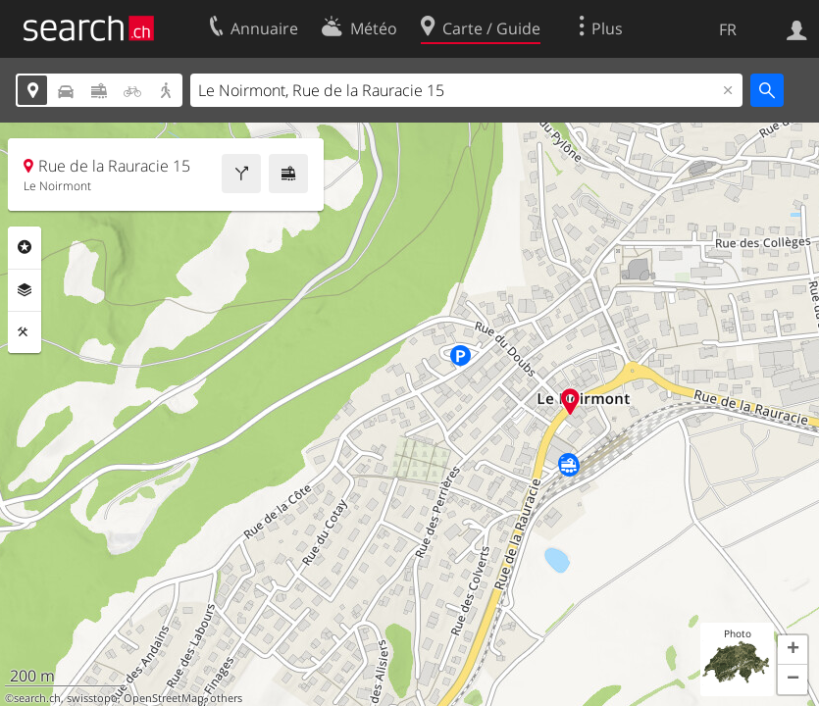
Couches (24, 290)
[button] (792, 650)
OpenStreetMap (164, 698)
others (226, 698)
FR (728, 29)
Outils (24, 332)
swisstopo (92, 698)
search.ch (37, 698)
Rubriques (24, 247)
